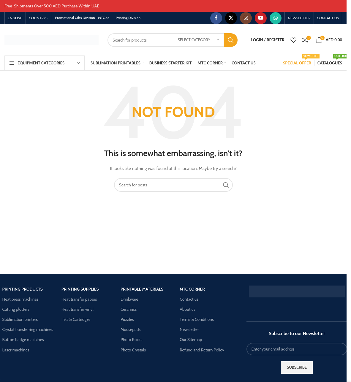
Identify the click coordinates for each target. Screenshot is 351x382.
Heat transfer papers (79, 299)
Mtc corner (192, 289)
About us (187, 309)
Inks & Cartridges (76, 319)
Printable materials (142, 289)
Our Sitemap (191, 339)
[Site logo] (51, 39)
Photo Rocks (131, 339)
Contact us (189, 299)
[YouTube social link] (261, 18)
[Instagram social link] (246, 18)
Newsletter (189, 329)
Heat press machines (20, 299)
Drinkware (129, 299)
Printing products (22, 289)
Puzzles (127, 319)
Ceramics (129, 309)
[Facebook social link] (216, 18)
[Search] (172, 40)
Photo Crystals (133, 350)
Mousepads (130, 329)
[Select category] (198, 40)
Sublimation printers (20, 319)
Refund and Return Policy (202, 350)
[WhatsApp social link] (276, 18)
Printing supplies (80, 289)
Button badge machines (23, 339)
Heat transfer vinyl (77, 309)
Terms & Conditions (197, 319)
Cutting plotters (16, 309)
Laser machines (15, 350)
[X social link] (231, 18)
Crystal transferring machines (27, 329)
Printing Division (128, 17)
